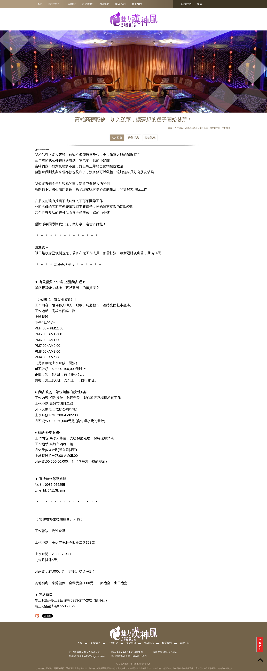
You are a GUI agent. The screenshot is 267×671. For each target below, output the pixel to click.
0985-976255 (170, 652)
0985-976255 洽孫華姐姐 (129, 652)
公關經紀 (70, 4)
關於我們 (54, 4)
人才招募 (116, 137)
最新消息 (137, 4)
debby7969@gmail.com (92, 656)
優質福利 (120, 4)
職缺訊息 (104, 4)
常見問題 (87, 4)
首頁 (40, 4)
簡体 (199, 4)
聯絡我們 (186, 4)
